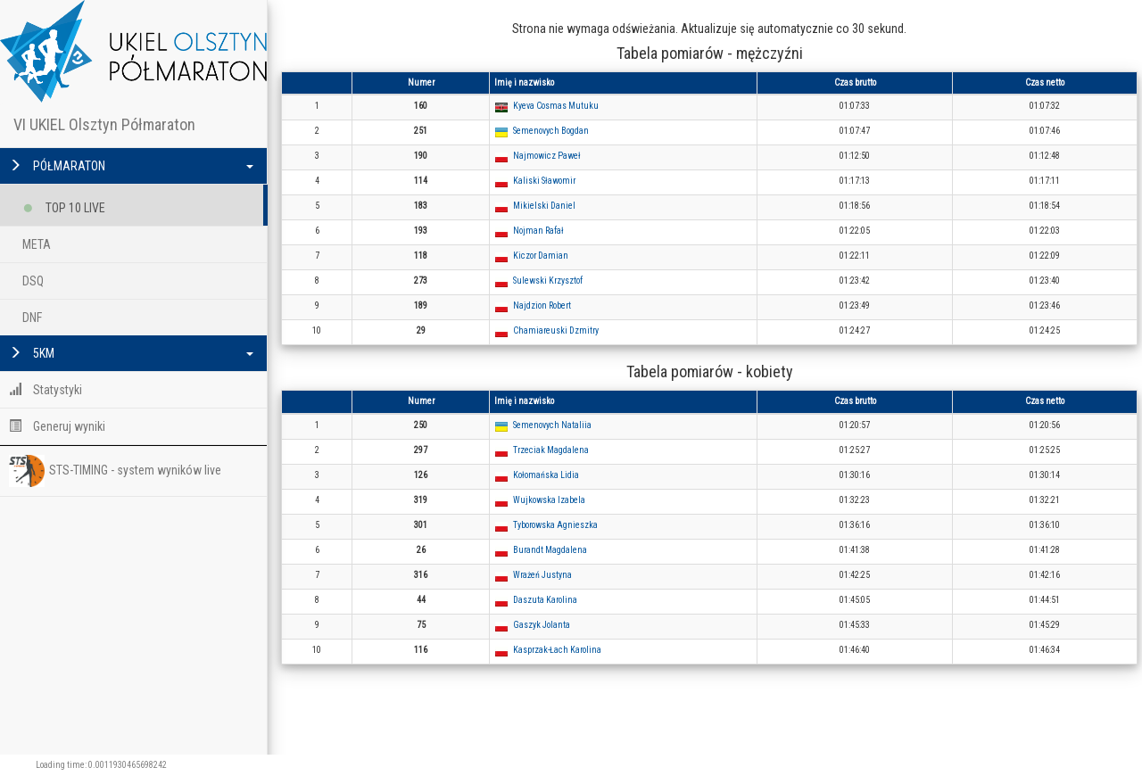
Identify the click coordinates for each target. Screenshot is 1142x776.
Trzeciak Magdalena (551, 450)
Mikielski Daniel (544, 206)
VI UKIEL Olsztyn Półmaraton (104, 124)
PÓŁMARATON (131, 166)
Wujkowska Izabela (549, 500)
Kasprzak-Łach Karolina (557, 650)
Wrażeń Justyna (542, 575)
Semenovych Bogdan (551, 131)
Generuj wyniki (57, 426)
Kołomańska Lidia (546, 475)
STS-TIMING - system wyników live (115, 471)
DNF (32, 317)
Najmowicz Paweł (547, 156)
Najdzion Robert (542, 305)
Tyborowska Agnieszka (555, 525)
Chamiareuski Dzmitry (556, 330)
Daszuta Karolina (545, 600)
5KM (131, 353)
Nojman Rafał (538, 230)
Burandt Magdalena (550, 550)
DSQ (33, 281)
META (36, 244)
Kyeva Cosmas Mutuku (556, 106)
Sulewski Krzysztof (548, 280)
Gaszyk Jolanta (541, 625)
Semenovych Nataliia (552, 425)
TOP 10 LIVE (63, 204)
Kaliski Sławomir (544, 181)
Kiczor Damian (540, 255)
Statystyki (45, 390)
